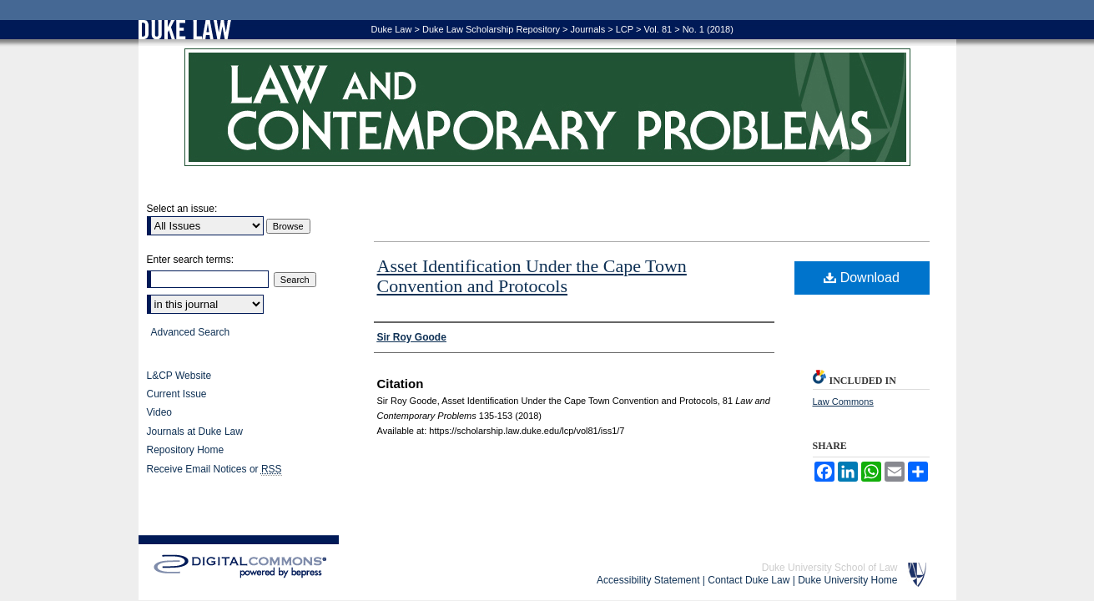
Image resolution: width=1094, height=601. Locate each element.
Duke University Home (847, 580)
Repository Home (185, 450)
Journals (588, 29)
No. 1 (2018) (708, 29)
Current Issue (177, 394)
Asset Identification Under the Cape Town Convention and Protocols (532, 275)
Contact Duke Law (748, 580)
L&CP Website (179, 375)
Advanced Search (190, 332)
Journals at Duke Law (195, 431)
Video (159, 412)
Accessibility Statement (648, 580)
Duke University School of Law (830, 567)
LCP (624, 29)
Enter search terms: (190, 259)
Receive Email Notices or (214, 469)
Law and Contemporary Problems (547, 107)
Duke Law (391, 29)
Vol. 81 (657, 29)
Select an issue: (182, 209)
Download (862, 277)
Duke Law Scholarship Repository (491, 29)
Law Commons (843, 401)
